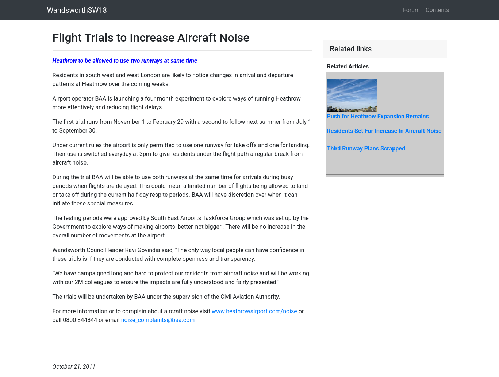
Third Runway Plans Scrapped (366, 148)
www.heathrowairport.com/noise (254, 311)
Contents (437, 10)
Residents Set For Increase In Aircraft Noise (384, 130)
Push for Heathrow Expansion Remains (378, 116)
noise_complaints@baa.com (158, 320)
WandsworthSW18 (77, 10)
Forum (411, 10)
